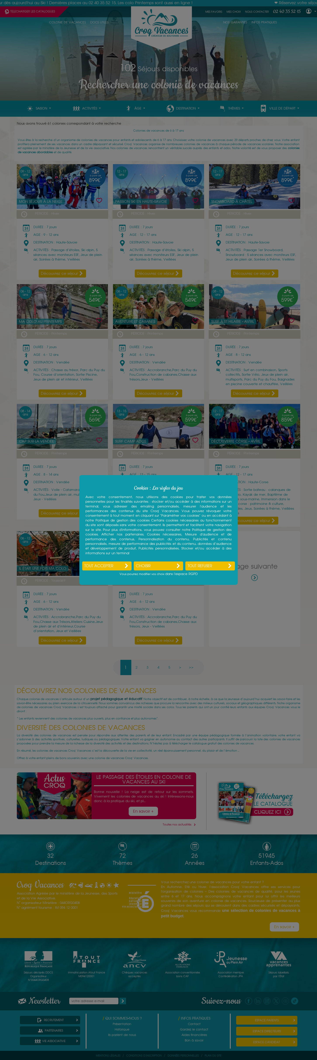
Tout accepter (98, 566)
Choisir (143, 566)
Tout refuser (200, 566)
